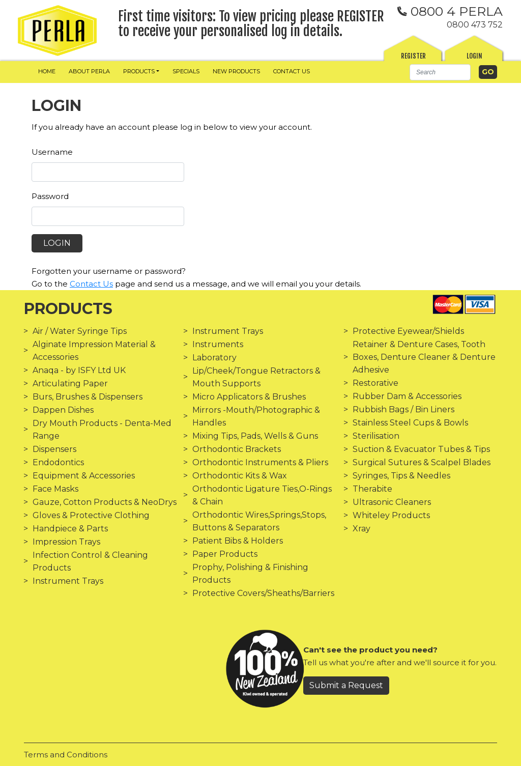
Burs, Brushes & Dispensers (87, 397)
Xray (361, 528)
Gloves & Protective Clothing (91, 515)
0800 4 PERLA (450, 11)
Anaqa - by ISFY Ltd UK (79, 370)
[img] (57, 30)
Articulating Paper (70, 383)
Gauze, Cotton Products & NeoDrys (105, 502)
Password (50, 196)
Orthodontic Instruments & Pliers (260, 462)
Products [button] (139, 71)
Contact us (291, 71)
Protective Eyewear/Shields (408, 331)
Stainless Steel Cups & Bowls (410, 423)
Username (52, 152)
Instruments (217, 344)
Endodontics (58, 462)
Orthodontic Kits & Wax (239, 475)
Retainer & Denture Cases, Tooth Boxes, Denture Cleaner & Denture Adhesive (424, 357)
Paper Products (224, 554)
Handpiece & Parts (70, 528)
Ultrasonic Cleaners (392, 502)
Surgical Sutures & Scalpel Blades (421, 462)
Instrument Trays (68, 581)
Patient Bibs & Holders (237, 541)
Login (474, 56)
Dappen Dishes (63, 410)
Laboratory (214, 357)
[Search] (440, 72)
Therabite (372, 489)
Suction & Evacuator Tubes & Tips (421, 449)
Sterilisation (376, 436)
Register (413, 56)
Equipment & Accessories (84, 475)
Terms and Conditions (65, 754)
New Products (236, 71)
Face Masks (55, 489)
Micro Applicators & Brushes (249, 397)
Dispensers (54, 449)
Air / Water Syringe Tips (80, 331)
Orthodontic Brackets (236, 449)
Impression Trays (66, 542)
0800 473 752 (475, 25)
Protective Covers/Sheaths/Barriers (263, 593)
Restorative (375, 383)
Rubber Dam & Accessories (407, 396)
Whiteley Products (391, 515)
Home (46, 71)
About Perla (89, 71)
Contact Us (91, 284)
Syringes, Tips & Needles (401, 475)
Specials (185, 71)
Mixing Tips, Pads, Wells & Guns (255, 436)
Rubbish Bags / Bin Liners (403, 409)
